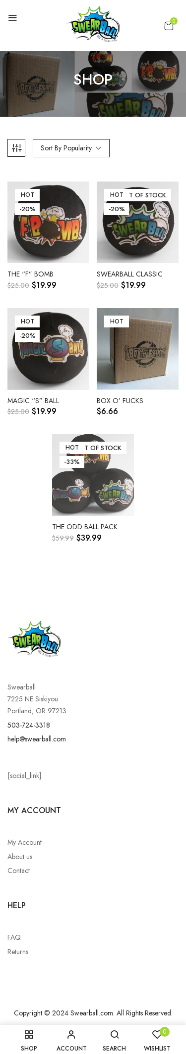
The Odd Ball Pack (85, 527)
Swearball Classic (130, 274)
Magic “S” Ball (33, 401)
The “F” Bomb (30, 274)
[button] (169, 26)
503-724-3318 (28, 725)
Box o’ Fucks (120, 401)
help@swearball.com (36, 739)
